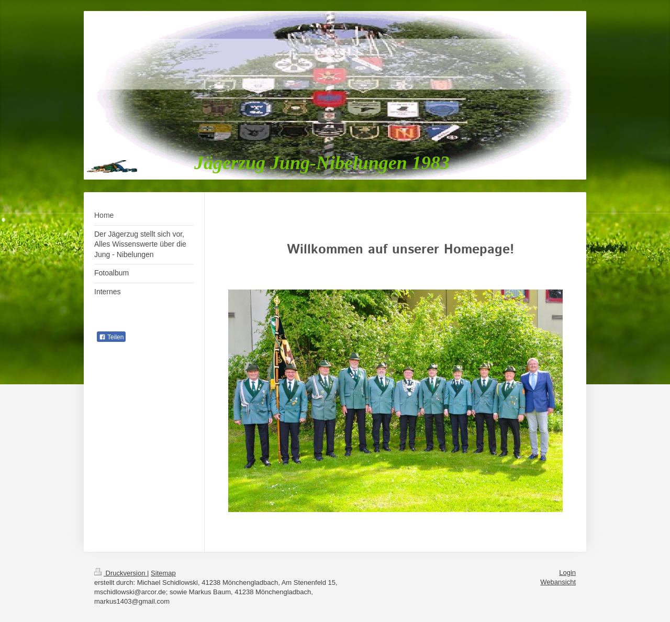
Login (567, 572)
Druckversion (120, 573)
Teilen (111, 337)
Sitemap (163, 573)
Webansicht (558, 582)
